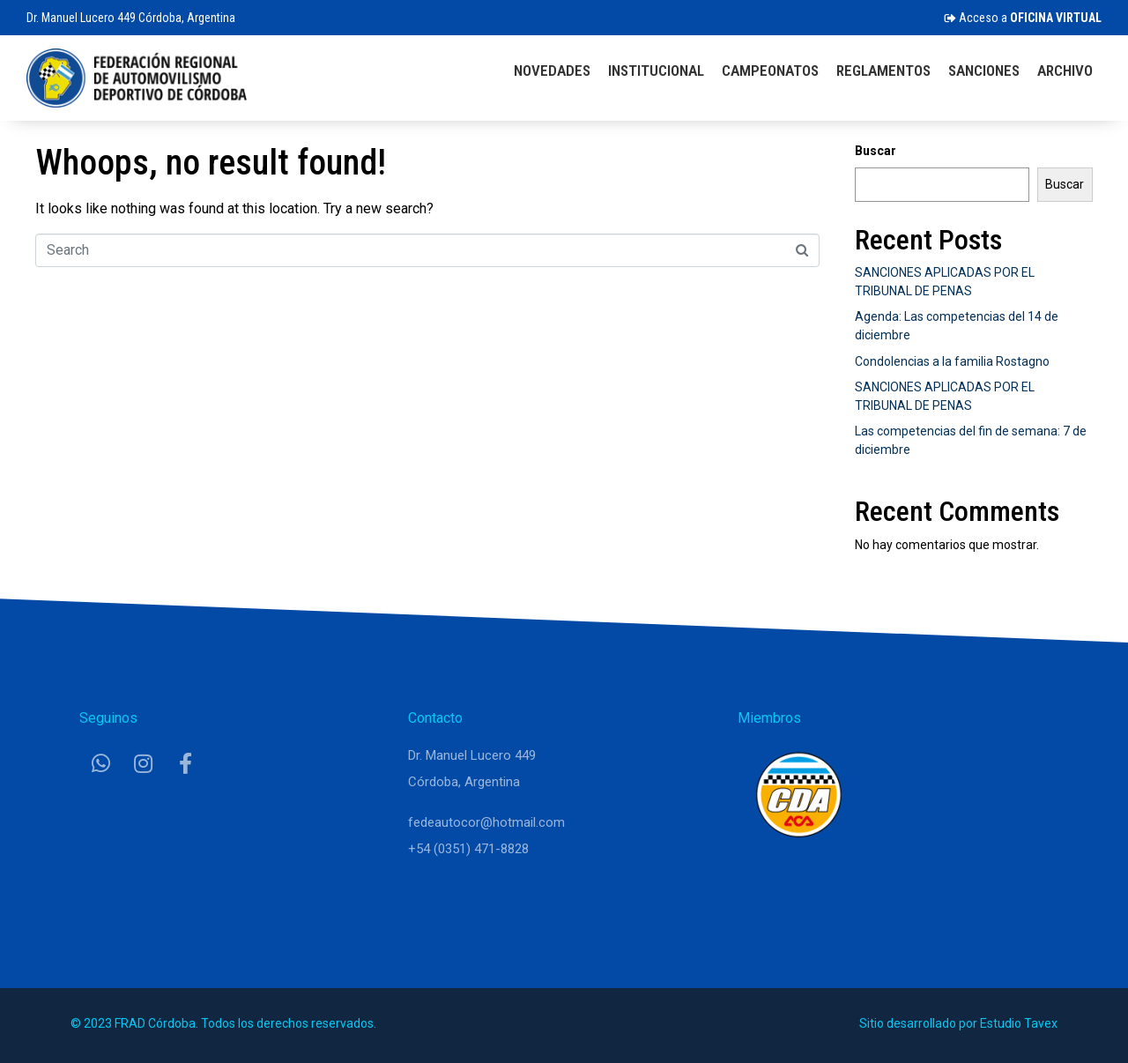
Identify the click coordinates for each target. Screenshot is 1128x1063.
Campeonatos (770, 70)
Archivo (1065, 70)
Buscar (875, 151)
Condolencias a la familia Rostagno (952, 361)
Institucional (656, 70)
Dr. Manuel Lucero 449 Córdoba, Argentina (130, 18)
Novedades (552, 70)
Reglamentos (883, 70)
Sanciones (984, 70)
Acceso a (1023, 18)
